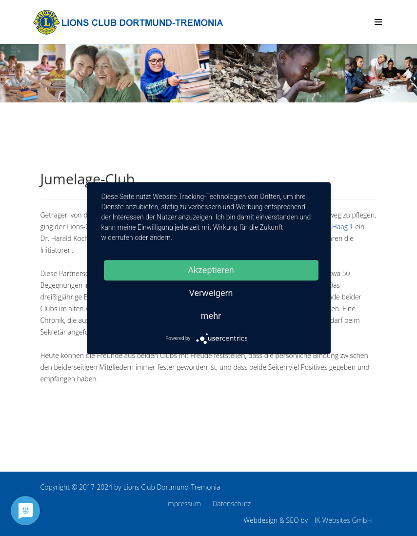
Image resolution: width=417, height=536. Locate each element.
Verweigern (211, 293)
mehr (211, 316)
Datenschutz (231, 503)
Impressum (183, 503)
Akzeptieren (211, 270)
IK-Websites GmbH (343, 520)
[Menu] (378, 22)
